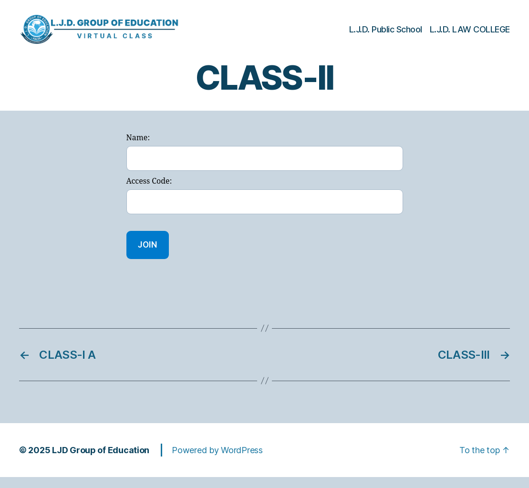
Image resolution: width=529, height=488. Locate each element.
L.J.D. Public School (385, 35)
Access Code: (149, 192)
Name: (138, 149)
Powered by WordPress (217, 461)
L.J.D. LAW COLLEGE (470, 35)
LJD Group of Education (100, 461)
